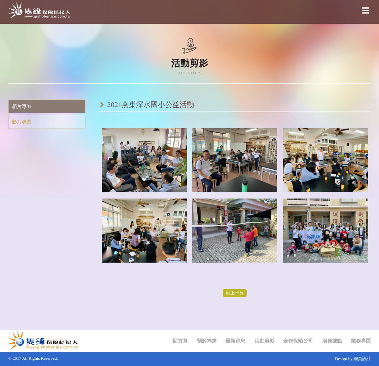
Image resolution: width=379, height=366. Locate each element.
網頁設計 (362, 358)
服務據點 (332, 341)
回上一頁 (234, 292)
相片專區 (22, 106)
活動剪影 (264, 341)
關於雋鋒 (207, 341)
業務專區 (361, 341)
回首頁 (180, 341)
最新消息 (235, 341)
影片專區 (22, 122)
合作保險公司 (298, 341)
